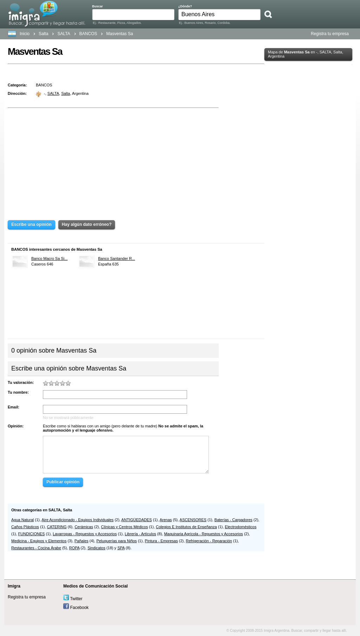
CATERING (57, 527)
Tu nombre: (18, 392)
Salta (43, 33)
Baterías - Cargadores (233, 520)
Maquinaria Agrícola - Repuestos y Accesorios (203, 534)
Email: (13, 407)
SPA (121, 548)
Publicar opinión (62, 481)
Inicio (25, 33)
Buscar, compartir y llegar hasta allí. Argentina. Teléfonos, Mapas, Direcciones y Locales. (46, 13)
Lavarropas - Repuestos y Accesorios (85, 534)
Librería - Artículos (140, 534)
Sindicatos (96, 548)
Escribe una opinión (31, 224)
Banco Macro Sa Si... (49, 258)
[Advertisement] (113, 159)
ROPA (74, 548)
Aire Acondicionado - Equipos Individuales (77, 520)
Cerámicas (84, 527)
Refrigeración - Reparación (209, 541)
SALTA (53, 93)
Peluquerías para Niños (116, 541)
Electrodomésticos (241, 527)
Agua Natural (22, 520)
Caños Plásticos (25, 527)
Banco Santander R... (116, 258)
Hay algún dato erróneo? (86, 224)
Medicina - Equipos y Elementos (38, 541)
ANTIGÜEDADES (136, 520)
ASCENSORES (193, 520)
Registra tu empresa (330, 33)
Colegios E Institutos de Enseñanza (186, 527)
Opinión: (16, 426)
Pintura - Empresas (161, 541)
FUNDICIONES (31, 534)
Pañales (82, 541)
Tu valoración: (21, 382)
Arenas (166, 520)
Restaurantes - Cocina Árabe (36, 548)
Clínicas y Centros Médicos (124, 527)
